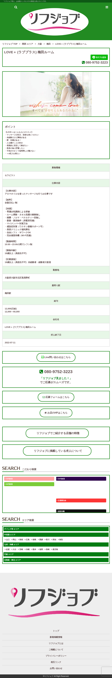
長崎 (47, 549)
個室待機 (60, 511)
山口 (7, 540)
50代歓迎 (9, 489)
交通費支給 (61, 500)
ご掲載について (56, 649)
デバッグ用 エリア (11, 529)
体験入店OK (10, 506)
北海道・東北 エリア (12, 560)
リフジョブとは (56, 643)
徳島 (34, 540)
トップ (56, 631)
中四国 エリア (9, 535)
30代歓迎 (61, 479)
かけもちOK (10, 495)
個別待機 (9, 511)
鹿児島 (55, 549)
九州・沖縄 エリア (11, 544)
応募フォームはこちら (56, 397)
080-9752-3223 (97, 62)
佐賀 (7, 549)
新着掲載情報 (56, 637)
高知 (54, 540)
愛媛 (40, 540)
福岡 (40, 549)
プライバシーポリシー (56, 656)
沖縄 (27, 549)
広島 (27, 540)
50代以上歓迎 (62, 484)
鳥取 (60, 540)
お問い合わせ (56, 668)
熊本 (34, 549)
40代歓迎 (9, 484)
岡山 (14, 540)
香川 (47, 540)
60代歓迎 (61, 489)
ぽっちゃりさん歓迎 (65, 495)
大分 (14, 549)
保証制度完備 (62, 506)
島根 (20, 540)
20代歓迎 (9, 479)
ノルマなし (9, 500)
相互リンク (56, 662)
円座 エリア (9, 554)
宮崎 (20, 549)
